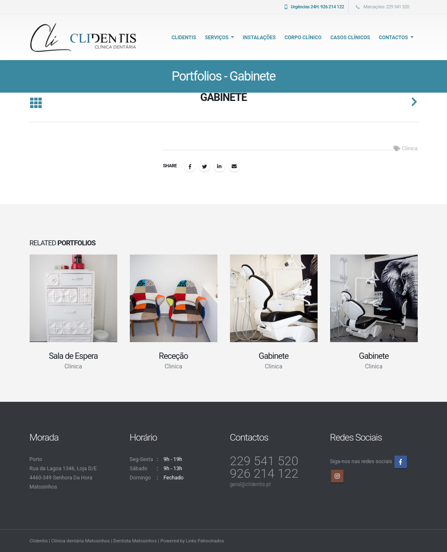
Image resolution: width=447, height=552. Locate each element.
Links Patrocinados (206, 541)
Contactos (393, 37)
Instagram (337, 476)
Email (234, 166)
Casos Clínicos (350, 37)
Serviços (217, 37)
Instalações (259, 37)
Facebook (190, 166)
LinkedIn (219, 166)
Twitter (204, 166)
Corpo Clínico (303, 37)
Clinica (410, 148)
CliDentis (184, 37)
